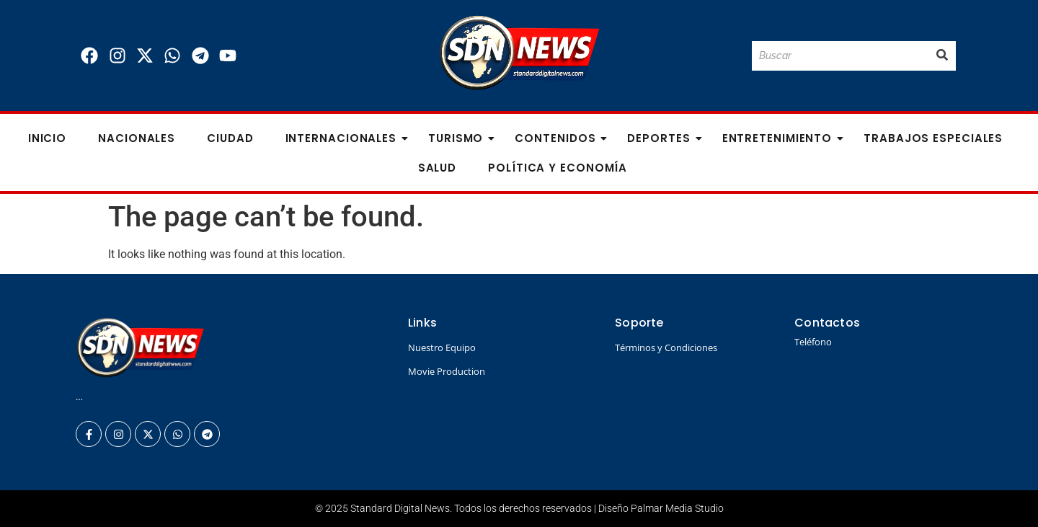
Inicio (47, 138)
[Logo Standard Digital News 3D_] (519, 53)
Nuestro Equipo (442, 347)
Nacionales (136, 138)
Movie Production (446, 371)
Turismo (460, 138)
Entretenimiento (781, 138)
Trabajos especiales (933, 138)
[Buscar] (840, 56)
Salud (437, 167)
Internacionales (345, 138)
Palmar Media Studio (677, 508)
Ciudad (230, 138)
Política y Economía (557, 167)
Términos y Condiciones (666, 347)
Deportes (662, 138)
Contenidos (559, 138)
